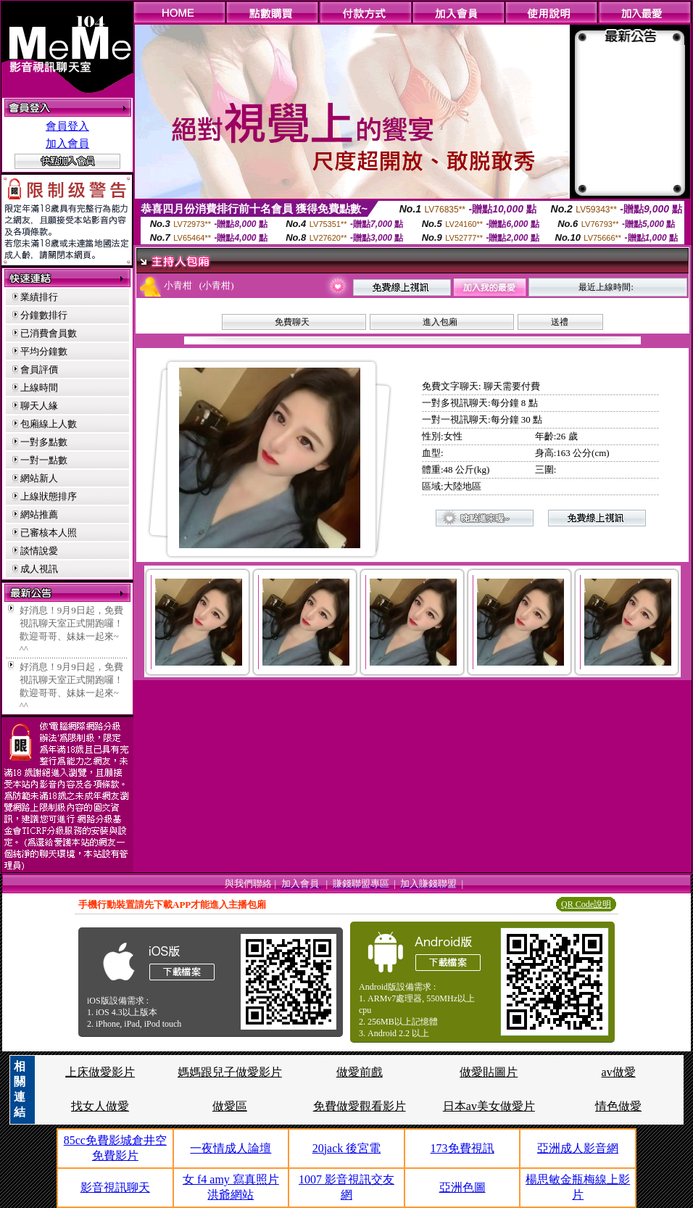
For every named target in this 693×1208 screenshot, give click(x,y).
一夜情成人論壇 (230, 1148)
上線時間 (39, 387)
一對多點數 (43, 442)
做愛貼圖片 (489, 1072)
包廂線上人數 (48, 423)
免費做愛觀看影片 (359, 1106)
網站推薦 (39, 514)
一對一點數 (43, 460)
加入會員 (67, 143)
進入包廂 (440, 322)
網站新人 (39, 478)
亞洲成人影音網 (577, 1148)
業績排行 (39, 296)
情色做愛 (618, 1106)
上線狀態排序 (48, 496)
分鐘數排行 (43, 315)
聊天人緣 (39, 405)
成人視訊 (39, 568)
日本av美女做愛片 (489, 1106)
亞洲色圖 (462, 1187)
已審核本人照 (48, 532)
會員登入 (67, 126)
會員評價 (39, 369)
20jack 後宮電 (346, 1148)
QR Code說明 (586, 904)
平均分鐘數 (43, 351)
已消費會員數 (48, 333)
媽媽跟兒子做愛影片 (230, 1072)
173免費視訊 (462, 1148)
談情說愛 (39, 550)
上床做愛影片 (100, 1072)
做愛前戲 (359, 1072)
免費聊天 (292, 322)
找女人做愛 (100, 1106)
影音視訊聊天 (115, 1187)
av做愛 (619, 1072)
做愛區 (229, 1106)
